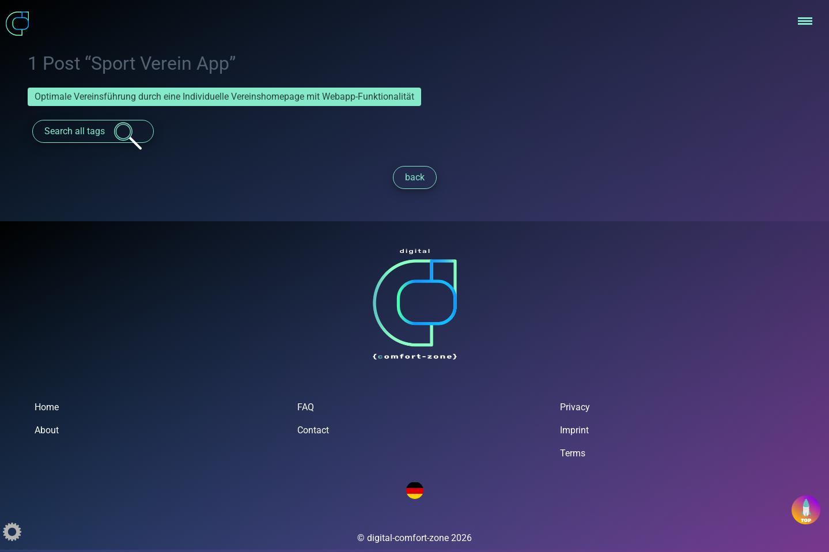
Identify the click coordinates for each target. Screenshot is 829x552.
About (47, 430)
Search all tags (93, 132)
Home (47, 407)
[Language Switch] (414, 490)
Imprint (574, 430)
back (415, 177)
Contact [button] (313, 430)
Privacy (575, 407)
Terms (572, 453)
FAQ (305, 407)
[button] (802, 21)
